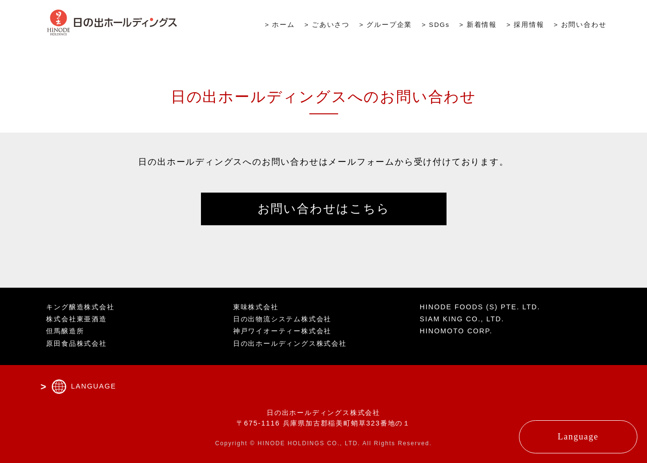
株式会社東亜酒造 (76, 319)
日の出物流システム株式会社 (282, 319)
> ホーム (280, 24)
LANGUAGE (93, 386)
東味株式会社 (256, 307)
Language (578, 436)
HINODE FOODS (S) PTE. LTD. (480, 307)
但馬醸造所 (65, 331)
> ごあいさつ (327, 24)
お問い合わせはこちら (324, 208)
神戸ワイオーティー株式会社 (282, 331)
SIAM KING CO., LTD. (462, 319)
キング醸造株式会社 (80, 307)
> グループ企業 (385, 24)
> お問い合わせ (579, 24)
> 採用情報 (525, 24)
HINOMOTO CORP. (456, 331)
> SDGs (435, 24)
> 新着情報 (478, 24)
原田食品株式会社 (76, 343)
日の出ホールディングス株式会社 (290, 343)
